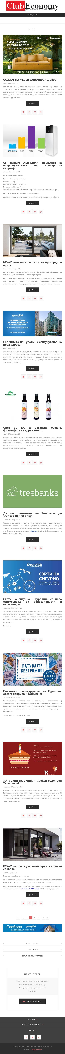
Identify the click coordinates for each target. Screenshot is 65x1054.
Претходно (18, 917)
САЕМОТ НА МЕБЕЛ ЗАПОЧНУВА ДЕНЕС (29, 79)
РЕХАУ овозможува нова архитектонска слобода (32, 867)
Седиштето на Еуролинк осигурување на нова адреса (32, 343)
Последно (47, 917)
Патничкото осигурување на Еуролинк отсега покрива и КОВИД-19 (32, 692)
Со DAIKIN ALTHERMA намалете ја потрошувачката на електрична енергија (32, 165)
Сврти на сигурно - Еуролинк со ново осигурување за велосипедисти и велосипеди (32, 602)
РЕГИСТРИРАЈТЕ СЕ (34, 1002)
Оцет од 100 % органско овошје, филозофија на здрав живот (32, 429)
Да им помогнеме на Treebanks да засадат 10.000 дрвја (32, 514)
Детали (31, 103)
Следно (43, 917)
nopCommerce (37, 1049)
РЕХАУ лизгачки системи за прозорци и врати (32, 264)
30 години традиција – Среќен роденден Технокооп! (32, 782)
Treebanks (7, 523)
